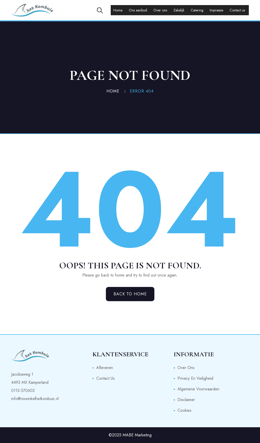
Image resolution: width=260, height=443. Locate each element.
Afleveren (104, 368)
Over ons (160, 10)
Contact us (237, 10)
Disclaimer (186, 400)
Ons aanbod (138, 10)
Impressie (216, 10)
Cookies (184, 410)
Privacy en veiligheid (195, 378)
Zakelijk (178, 10)
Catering (197, 10)
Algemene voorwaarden (198, 389)
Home (117, 10)
